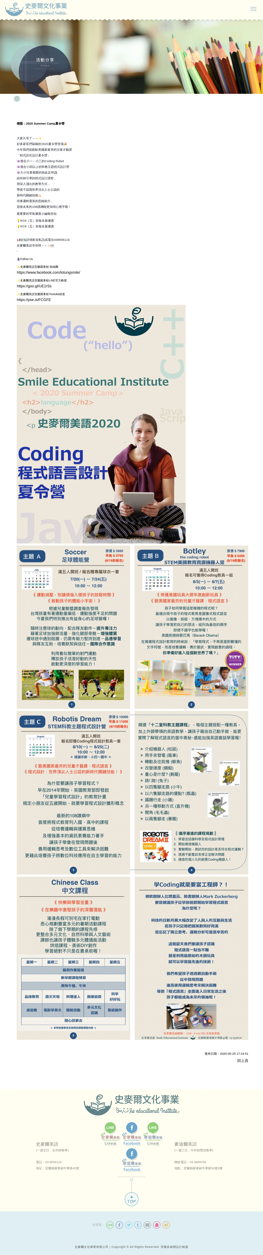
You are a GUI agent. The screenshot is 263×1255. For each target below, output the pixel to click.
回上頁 (242, 1060)
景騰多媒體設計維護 (174, 1246)
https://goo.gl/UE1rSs (34, 286)
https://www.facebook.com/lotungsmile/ (48, 272)
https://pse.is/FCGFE (34, 299)
